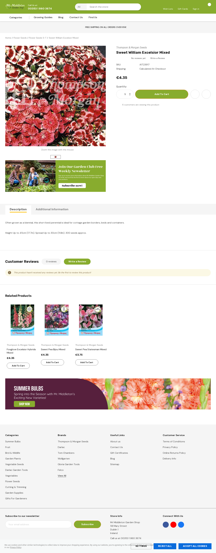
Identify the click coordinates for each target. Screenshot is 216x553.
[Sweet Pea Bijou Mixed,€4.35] (56, 349)
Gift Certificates (119, 452)
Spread (39, 232)
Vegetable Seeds (14, 464)
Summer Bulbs (13, 441)
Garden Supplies (14, 492)
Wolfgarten (64, 458)
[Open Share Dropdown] (206, 94)
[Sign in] (196, 7)
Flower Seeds (12, 481)
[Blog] (60, 18)
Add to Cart (18, 365)
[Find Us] (93, 18)
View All (62, 475)
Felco (61, 470)
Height (8, 232)
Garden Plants (13, 458)
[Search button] (137, 6)
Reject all (165, 546)
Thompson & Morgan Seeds (73, 441)
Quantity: (121, 86)
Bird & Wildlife (12, 452)
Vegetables (11, 475)
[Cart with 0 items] (206, 6)
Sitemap (114, 464)
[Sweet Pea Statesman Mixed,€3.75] (90, 349)
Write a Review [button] (157, 58)
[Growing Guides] (43, 18)
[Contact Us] (76, 18)
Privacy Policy (15, 547)
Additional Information (52, 209)
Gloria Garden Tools (69, 464)
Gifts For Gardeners (16, 498)
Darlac (61, 447)
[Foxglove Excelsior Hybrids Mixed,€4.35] (22, 351)
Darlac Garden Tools (16, 470)
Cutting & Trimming (15, 487)
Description (18, 209)
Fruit (7, 447)
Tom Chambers (66, 452)
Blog (112, 458)
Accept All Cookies (195, 546)
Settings (141, 546)
